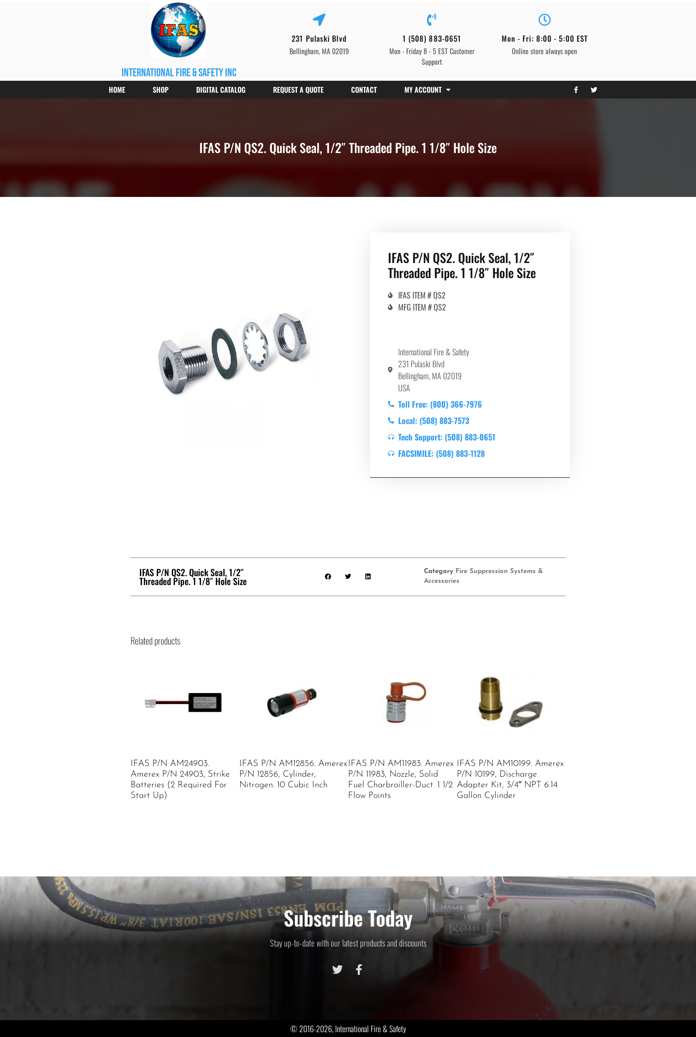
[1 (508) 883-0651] (432, 20)
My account (427, 90)
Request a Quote (298, 89)
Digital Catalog (220, 89)
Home (117, 89)
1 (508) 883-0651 (432, 38)
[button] (328, 577)
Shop (161, 89)
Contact (364, 89)
